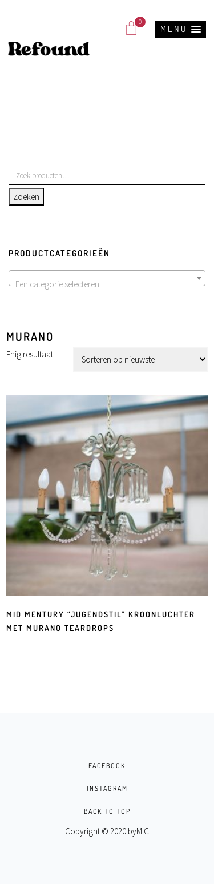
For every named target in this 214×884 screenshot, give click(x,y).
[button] (180, 29)
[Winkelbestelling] (140, 359)
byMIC (138, 831)
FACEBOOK (107, 765)
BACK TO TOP (107, 811)
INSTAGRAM (107, 788)
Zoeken (26, 196)
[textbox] (107, 284)
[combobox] (107, 278)
